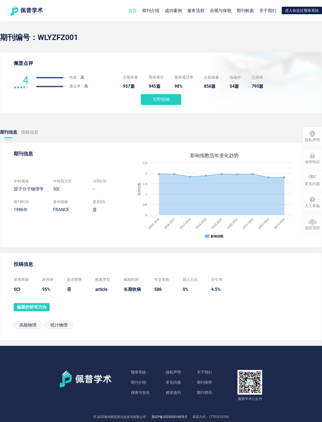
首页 (132, 10)
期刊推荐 (204, 382)
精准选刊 (173, 392)
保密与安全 (140, 392)
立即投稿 (161, 99)
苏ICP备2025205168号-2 (169, 417)
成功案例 (173, 10)
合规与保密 (220, 10)
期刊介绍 (138, 382)
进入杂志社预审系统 (302, 10)
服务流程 (195, 10)
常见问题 (173, 382)
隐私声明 (173, 372)
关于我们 (267, 10)
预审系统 (138, 372)
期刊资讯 (204, 392)
